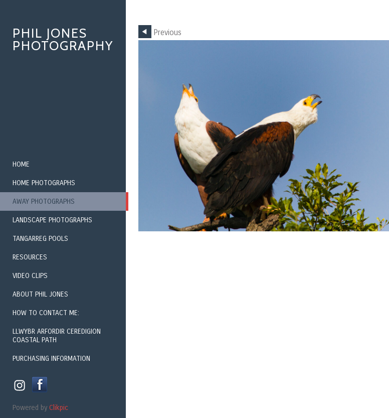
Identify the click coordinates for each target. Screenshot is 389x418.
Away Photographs (44, 201)
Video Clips (30, 275)
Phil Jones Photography (63, 39)
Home (21, 164)
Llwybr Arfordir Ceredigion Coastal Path (57, 335)
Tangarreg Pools (40, 238)
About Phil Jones (40, 294)
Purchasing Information (51, 358)
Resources (30, 257)
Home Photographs (44, 183)
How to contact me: (46, 313)
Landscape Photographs (52, 220)
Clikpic (58, 407)
